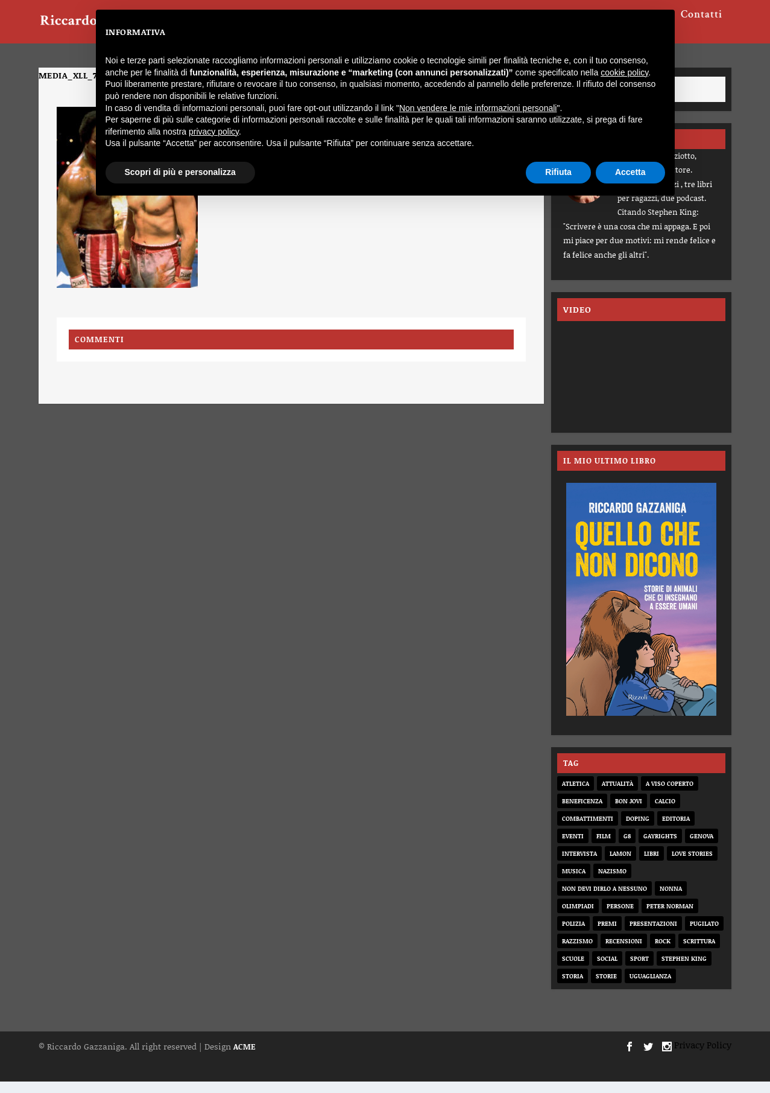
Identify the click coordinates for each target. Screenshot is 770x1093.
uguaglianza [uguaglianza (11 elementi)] (650, 987)
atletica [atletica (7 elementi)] (575, 795)
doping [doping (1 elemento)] (637, 830)
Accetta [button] (630, 172)
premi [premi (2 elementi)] (607, 935)
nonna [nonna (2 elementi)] (671, 900)
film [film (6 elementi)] (603, 847)
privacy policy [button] (214, 131)
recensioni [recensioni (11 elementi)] (623, 952)
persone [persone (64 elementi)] (620, 917)
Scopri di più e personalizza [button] (180, 172)
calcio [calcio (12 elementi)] (665, 812)
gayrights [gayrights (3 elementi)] (660, 847)
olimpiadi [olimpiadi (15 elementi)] (578, 917)
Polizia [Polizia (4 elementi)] (573, 935)
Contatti (701, 26)
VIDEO (577, 320)
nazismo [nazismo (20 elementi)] (612, 882)
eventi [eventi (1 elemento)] (573, 847)
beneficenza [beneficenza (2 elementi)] (582, 812)
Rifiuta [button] (558, 172)
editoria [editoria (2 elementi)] (676, 830)
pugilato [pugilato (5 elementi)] (704, 935)
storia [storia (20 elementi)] (572, 987)
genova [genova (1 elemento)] (701, 847)
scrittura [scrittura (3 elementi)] (699, 952)
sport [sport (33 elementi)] (639, 970)
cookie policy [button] (624, 72)
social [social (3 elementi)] (607, 970)
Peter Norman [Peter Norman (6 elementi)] (669, 917)
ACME (244, 1058)
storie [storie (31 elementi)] (606, 987)
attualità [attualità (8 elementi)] (617, 795)
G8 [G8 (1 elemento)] (627, 847)
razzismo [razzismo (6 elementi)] (577, 952)
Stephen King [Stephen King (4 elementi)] (684, 970)
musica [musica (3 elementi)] (573, 882)
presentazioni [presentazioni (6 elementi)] (653, 935)
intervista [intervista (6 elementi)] (579, 865)
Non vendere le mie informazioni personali (478, 108)
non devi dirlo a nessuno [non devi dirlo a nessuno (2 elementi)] (604, 900)
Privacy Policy (702, 1056)
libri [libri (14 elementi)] (651, 865)
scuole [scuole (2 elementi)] (573, 970)
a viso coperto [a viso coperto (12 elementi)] (669, 795)
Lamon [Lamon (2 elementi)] (620, 865)
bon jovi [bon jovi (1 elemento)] (628, 812)
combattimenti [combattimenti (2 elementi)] (587, 830)
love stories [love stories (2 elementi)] (692, 865)
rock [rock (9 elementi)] (663, 952)
